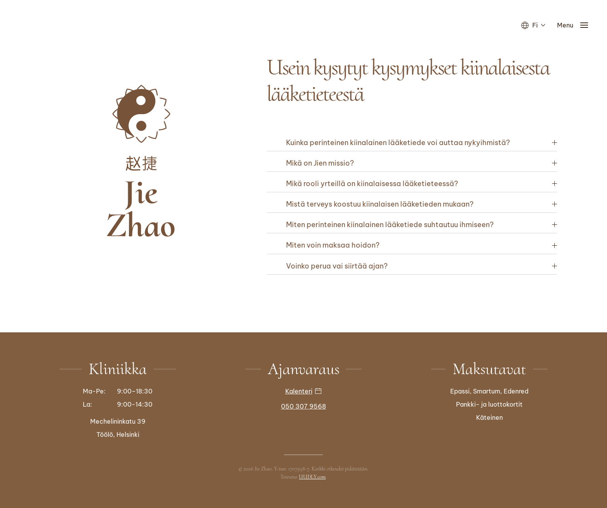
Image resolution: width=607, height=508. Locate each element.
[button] (574, 25)
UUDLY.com (312, 476)
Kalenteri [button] (303, 390)
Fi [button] (533, 25)
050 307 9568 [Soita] (303, 405)
